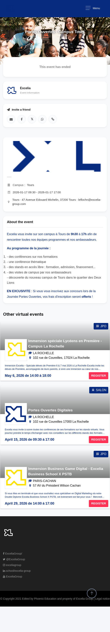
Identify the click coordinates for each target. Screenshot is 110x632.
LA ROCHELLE (43, 353)
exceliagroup (12, 565)
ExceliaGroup (12, 576)
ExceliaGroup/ (12, 553)
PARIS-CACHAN (44, 481)
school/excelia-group (17, 570)
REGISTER (98, 375)
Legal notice (102, 598)
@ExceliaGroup (14, 559)
